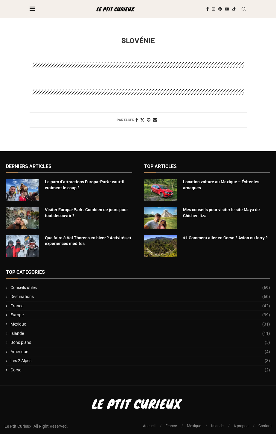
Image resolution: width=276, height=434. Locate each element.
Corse (140, 370)
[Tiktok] (234, 9)
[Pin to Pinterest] (148, 119)
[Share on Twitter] (142, 120)
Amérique (140, 352)
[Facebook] (207, 9)
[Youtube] (227, 9)
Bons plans (140, 343)
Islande (140, 334)
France (140, 306)
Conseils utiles (140, 288)
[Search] (244, 9)
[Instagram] (213, 9)
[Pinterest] (220, 9)
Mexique (140, 324)
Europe (140, 315)
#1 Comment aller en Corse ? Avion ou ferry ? (225, 237)
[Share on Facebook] (136, 119)
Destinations (140, 297)
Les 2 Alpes (140, 361)
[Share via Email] (155, 119)
